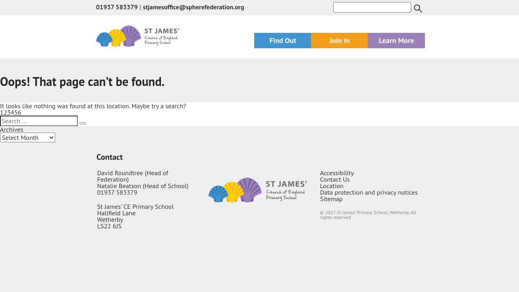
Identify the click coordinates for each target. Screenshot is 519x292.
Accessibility (337, 173)
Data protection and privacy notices (369, 192)
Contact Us (335, 179)
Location (331, 186)
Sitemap (331, 199)
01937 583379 (117, 7)
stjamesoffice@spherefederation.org (193, 7)
